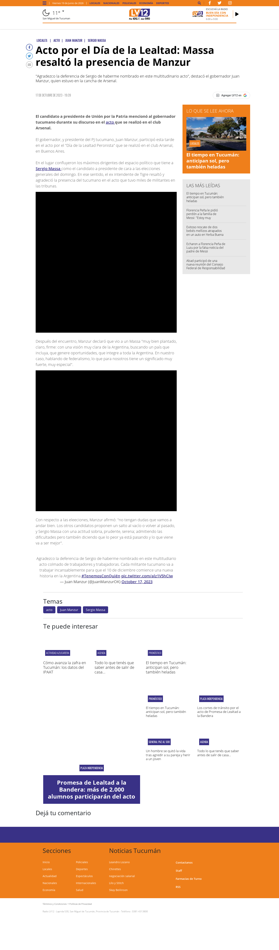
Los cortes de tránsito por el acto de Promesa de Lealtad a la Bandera (219, 712)
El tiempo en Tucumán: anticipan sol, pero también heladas (212, 160)
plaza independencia (91, 768)
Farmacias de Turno (189, 879)
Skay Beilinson (118, 890)
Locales (95, 3)
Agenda (101, 653)
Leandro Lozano (119, 862)
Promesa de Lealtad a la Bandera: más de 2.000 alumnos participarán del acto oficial (91, 792)
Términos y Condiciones (55, 903)
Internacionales (86, 883)
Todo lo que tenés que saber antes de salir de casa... (114, 667)
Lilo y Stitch (116, 883)
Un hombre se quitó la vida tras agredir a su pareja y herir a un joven (168, 755)
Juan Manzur (69, 610)
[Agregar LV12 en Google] (231, 95)
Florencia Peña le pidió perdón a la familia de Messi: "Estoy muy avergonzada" (202, 216)
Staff (179, 870)
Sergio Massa (48, 168)
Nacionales (111, 3)
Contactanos (184, 862)
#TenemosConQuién (101, 575)
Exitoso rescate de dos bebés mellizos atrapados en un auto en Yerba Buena (204, 231)
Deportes (162, 3)
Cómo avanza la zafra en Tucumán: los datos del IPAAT (64, 667)
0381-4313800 (140, 911)
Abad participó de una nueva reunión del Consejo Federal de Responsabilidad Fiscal (205, 266)
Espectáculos (84, 876)
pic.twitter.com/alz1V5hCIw (147, 575)
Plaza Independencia (211, 698)
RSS (178, 887)
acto (110, 122)
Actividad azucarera (57, 653)
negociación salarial (122, 876)
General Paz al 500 (159, 742)
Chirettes (115, 869)
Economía (146, 3)
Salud (79, 890)
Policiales (129, 3)
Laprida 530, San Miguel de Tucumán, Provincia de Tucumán (87, 911)
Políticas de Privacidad (80, 903)
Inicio (46, 862)
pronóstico (155, 653)
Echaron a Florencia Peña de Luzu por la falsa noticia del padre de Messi (205, 247)
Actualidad (50, 876)
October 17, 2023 (136, 581)
